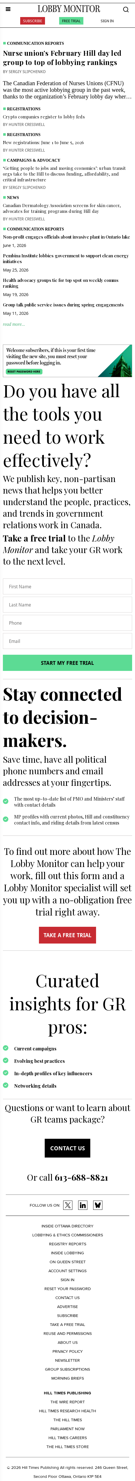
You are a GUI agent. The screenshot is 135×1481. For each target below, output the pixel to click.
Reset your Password (67, 1288)
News (13, 198)
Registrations (24, 109)
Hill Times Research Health (67, 1411)
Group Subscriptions (67, 1369)
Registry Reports (67, 1244)
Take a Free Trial (67, 1324)
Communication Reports (35, 43)
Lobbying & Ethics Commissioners (67, 1235)
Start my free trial (67, 662)
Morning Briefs (67, 1378)
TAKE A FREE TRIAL (67, 935)
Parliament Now (67, 1428)
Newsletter (67, 1360)
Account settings (67, 1270)
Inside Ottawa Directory (67, 1226)
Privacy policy (67, 1351)
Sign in (67, 1279)
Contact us (67, 1148)
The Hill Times (67, 1419)
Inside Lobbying (67, 1253)
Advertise (67, 1306)
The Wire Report (67, 1402)
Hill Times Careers (67, 1437)
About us (68, 1342)
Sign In (107, 20)
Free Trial (71, 20)
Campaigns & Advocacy (34, 160)
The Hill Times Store (67, 1446)
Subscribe (32, 20)
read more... (14, 324)
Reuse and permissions (68, 1333)
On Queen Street (68, 1261)
